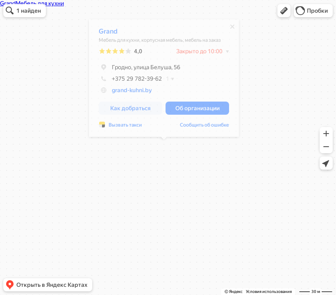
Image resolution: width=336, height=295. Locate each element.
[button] (284, 10)
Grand (108, 33)
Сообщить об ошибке (204, 127)
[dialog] (164, 80)
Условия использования (269, 291)
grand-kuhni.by (132, 92)
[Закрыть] (232, 28)
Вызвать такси (125, 127)
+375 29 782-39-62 (130, 80)
